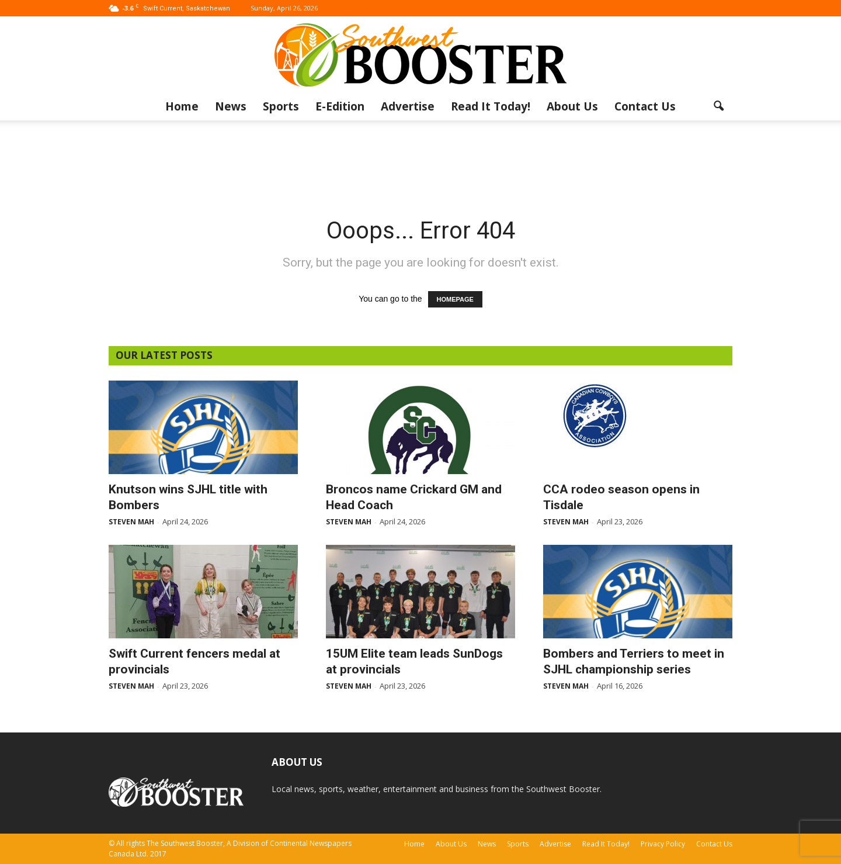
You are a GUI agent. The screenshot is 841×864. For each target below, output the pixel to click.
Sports (281, 106)
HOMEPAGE (455, 299)
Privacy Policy (663, 844)
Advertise (408, 106)
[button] (718, 106)
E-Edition (339, 106)
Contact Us (645, 106)
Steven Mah (131, 522)
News (230, 106)
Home (182, 106)
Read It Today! (490, 106)
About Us (572, 106)
